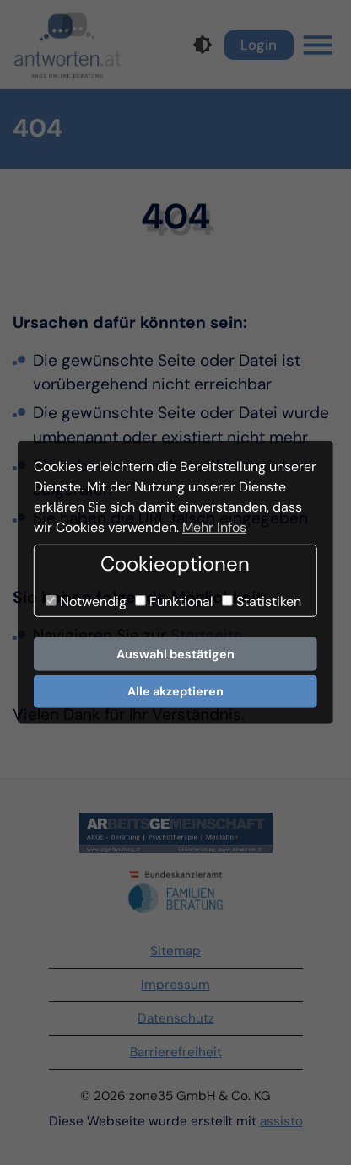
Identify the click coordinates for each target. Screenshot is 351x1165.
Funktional (174, 601)
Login (258, 44)
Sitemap (175, 950)
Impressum (175, 984)
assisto (281, 1121)
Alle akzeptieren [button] (175, 691)
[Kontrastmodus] (202, 45)
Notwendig (86, 601)
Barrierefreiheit (176, 1052)
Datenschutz (176, 1018)
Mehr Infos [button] (214, 527)
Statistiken (261, 601)
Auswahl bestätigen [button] (175, 654)
